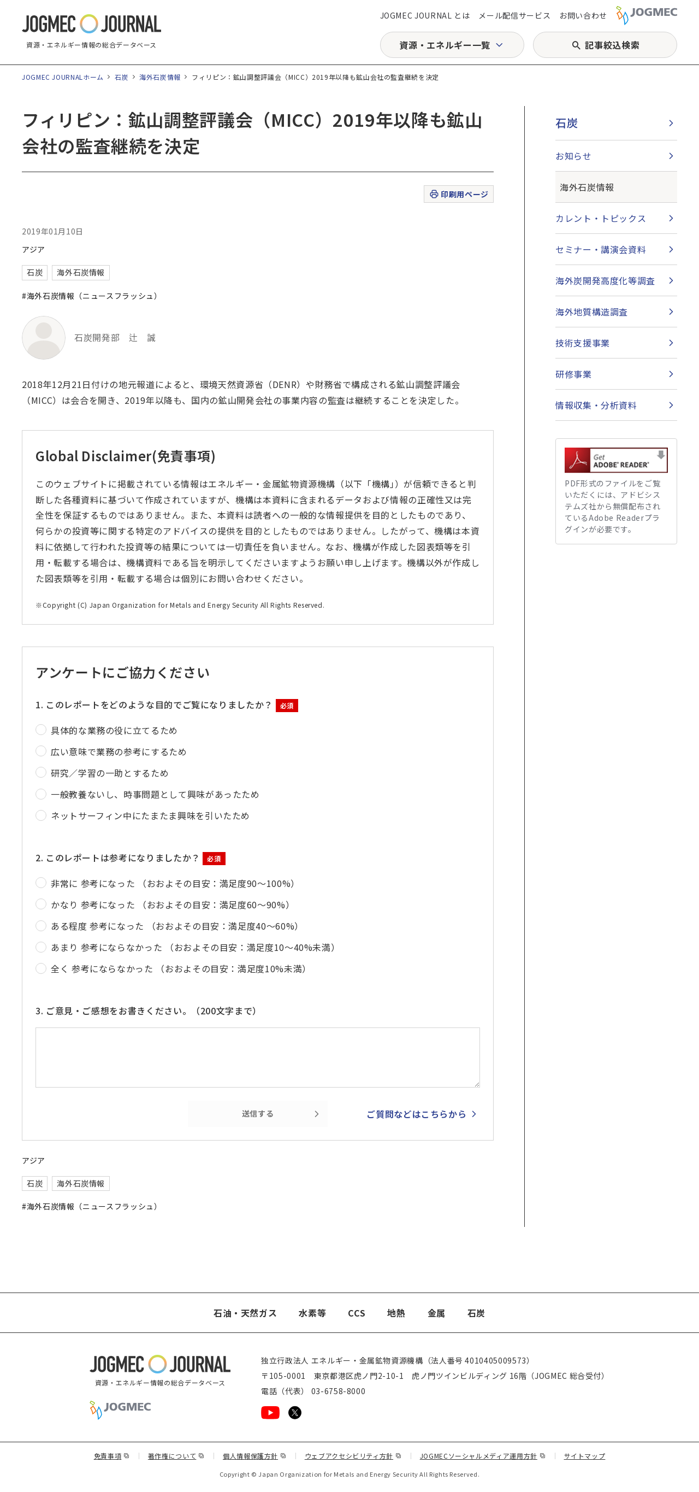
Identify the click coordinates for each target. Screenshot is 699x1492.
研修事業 (573, 373)
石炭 (121, 76)
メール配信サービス (514, 15)
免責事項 (112, 1455)
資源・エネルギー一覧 (444, 44)
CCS (356, 1312)
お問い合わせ (583, 15)
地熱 (396, 1312)
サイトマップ (585, 1455)
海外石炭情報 (160, 76)
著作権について (176, 1455)
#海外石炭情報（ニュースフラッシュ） (92, 295)
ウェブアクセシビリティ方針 (353, 1455)
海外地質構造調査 (591, 311)
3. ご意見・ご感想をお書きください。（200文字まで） (148, 1010)
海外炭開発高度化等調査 (605, 280)
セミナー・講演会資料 (600, 249)
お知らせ (573, 155)
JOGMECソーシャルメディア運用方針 (483, 1455)
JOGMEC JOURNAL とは (425, 15)
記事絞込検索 (612, 44)
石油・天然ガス (245, 1312)
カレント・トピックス (600, 218)
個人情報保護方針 (255, 1455)
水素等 (312, 1312)
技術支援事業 (582, 342)
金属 (437, 1312)
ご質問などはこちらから (416, 1113)
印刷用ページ (458, 194)
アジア (33, 249)
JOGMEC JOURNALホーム (63, 76)
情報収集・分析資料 (596, 405)
